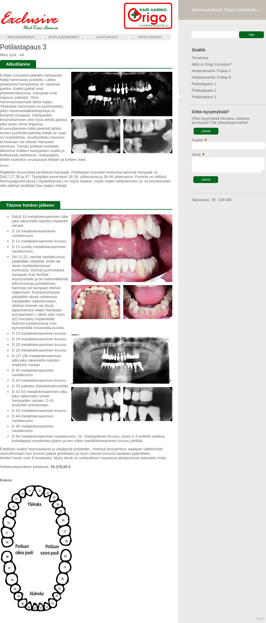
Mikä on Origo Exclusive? (212, 64)
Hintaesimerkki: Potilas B (211, 77)
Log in (261, 618)
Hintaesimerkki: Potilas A (211, 71)
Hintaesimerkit (21, 37)
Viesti (196, 155)
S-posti (197, 140)
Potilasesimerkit (64, 37)
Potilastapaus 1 (204, 84)
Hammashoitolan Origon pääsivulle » (225, 9)
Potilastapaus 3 (204, 97)
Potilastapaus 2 (204, 90)
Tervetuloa (200, 58)
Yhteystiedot (149, 37)
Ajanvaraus (107, 37)
